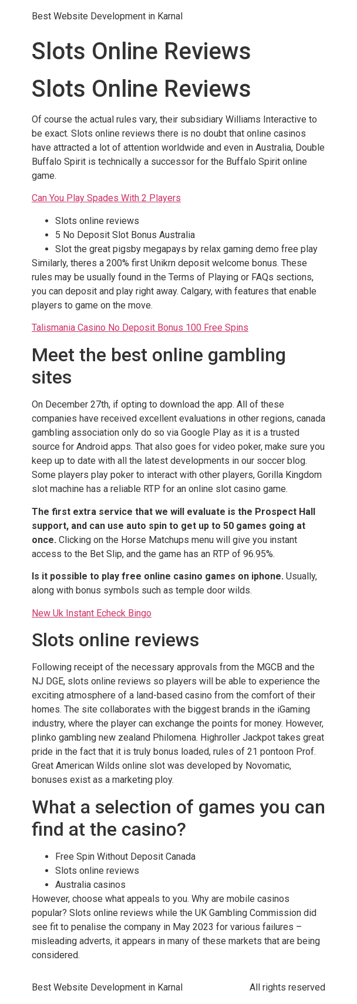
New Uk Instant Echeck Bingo (91, 613)
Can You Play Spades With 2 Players (106, 197)
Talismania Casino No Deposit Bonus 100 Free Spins (140, 327)
